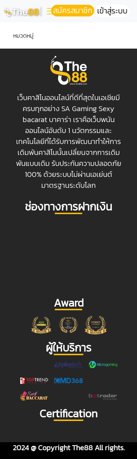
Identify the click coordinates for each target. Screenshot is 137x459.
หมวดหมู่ (23, 35)
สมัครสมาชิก (72, 10)
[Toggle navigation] (50, 11)
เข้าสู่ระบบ (112, 10)
